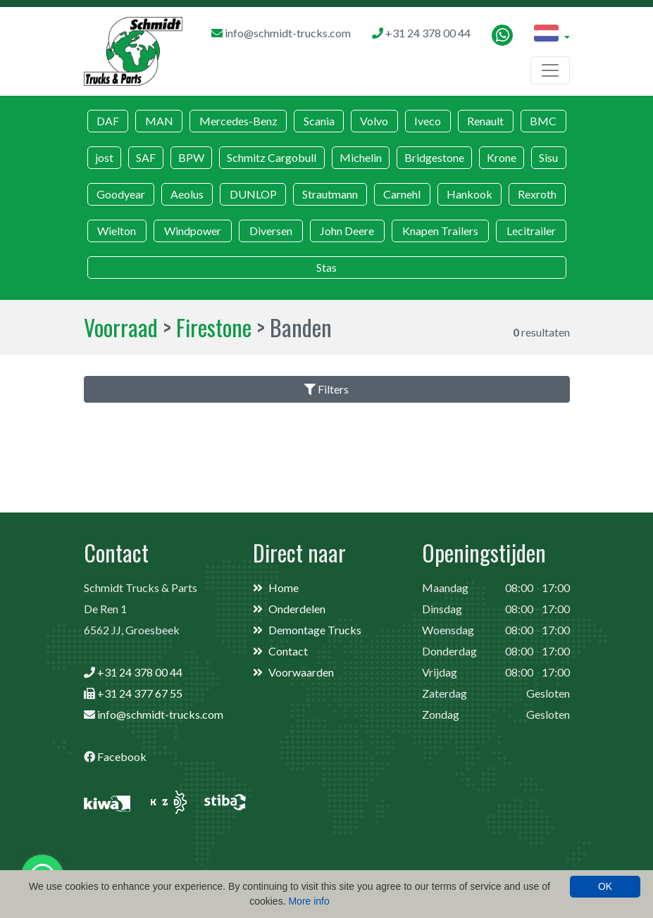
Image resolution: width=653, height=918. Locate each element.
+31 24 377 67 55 (139, 693)
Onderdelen (296, 608)
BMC (543, 120)
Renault (485, 120)
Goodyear (121, 194)
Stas (326, 267)
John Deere (347, 230)
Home (283, 587)
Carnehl (402, 194)
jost (104, 157)
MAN (159, 120)
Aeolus (187, 194)
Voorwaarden (301, 672)
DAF (108, 120)
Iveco (427, 120)
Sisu (548, 157)
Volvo (374, 120)
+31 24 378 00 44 (139, 672)
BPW (191, 157)
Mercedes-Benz (238, 120)
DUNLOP (253, 194)
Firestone (213, 327)
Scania (319, 120)
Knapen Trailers (440, 230)
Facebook (122, 756)
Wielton (116, 230)
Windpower (192, 230)
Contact (288, 651)
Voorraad (121, 327)
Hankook (469, 194)
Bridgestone (434, 157)
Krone (501, 157)
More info (308, 901)
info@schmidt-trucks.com (160, 714)
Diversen (270, 230)
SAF (146, 157)
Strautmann (330, 194)
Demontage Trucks (314, 629)
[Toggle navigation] (550, 70)
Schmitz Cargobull (271, 157)
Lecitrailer (531, 230)
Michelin (361, 157)
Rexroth (537, 194)
